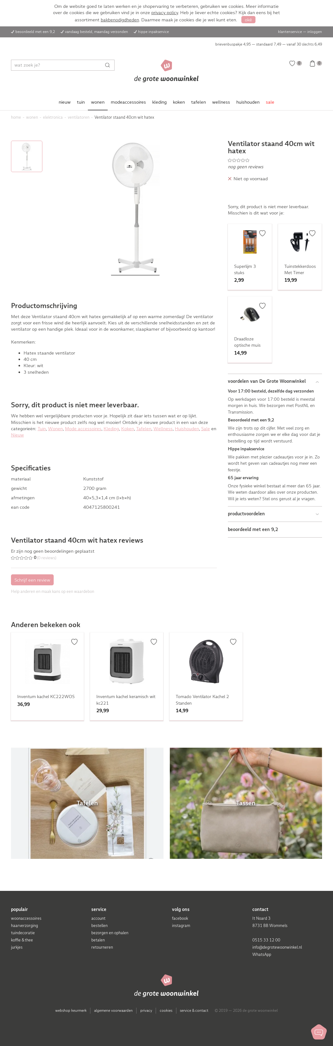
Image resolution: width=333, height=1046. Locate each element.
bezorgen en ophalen (109, 932)
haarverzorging (24, 925)
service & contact (194, 1010)
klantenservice (290, 32)
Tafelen (143, 428)
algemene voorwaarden (113, 1010)
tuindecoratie (23, 932)
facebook (180, 918)
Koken (127, 428)
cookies (166, 1010)
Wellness (163, 428)
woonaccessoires (26, 918)
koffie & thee (22, 940)
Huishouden (187, 428)
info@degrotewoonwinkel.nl (277, 947)
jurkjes (17, 947)
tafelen (198, 102)
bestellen (99, 925)
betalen (98, 940)
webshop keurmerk (71, 1010)
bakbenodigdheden (120, 20)
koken (179, 102)
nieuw (65, 102)
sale (270, 102)
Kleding (111, 428)
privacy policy (164, 12)
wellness (221, 102)
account (98, 918)
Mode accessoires (83, 428)
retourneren (102, 947)
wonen (98, 102)
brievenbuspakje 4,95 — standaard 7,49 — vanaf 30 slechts (268, 44)
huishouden (248, 102)
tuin (81, 102)
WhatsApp (261, 954)
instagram (181, 925)
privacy (146, 1010)
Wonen (55, 428)
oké (248, 20)
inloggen (314, 32)
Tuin (42, 428)
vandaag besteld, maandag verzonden (96, 32)
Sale (205, 428)
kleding (159, 102)
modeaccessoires (128, 102)
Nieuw (17, 435)
